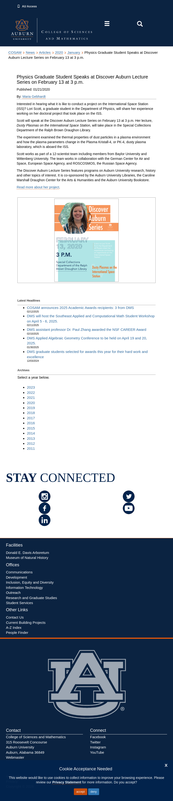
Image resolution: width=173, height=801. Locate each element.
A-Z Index (13, 627)
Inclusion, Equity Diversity (30, 582)
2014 (31, 433)
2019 (31, 408)
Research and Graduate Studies (31, 598)
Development (16, 577)
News (30, 52)
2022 (31, 393)
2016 (31, 423)
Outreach (13, 593)
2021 (31, 398)
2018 (31, 413)
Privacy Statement (66, 782)
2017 (31, 418)
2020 (59, 52)
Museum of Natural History (27, 558)
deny (94, 791)
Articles (45, 52)
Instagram (98, 747)
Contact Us (15, 617)
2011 (31, 448)
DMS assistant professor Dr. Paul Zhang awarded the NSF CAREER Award (86, 329)
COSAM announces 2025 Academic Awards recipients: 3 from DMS (80, 308)
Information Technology (24, 588)
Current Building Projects (26, 622)
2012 (31, 443)
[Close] (166, 764)
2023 (31, 387)
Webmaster (15, 757)
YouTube (97, 752)
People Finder (17, 632)
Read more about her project (38, 187)
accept (80, 791)
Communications (19, 572)
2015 (31, 428)
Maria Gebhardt (34, 96)
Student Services (19, 603)
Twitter (95, 742)
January (73, 52)
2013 (31, 438)
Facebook (98, 737)
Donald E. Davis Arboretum (27, 553)
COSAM (14, 52)
